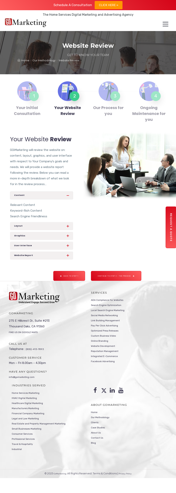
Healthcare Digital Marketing (31, 412)
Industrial (18, 463)
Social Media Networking (107, 325)
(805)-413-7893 (37, 357)
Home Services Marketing (29, 401)
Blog (94, 456)
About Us (97, 445)
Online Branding (101, 353)
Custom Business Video (107, 348)
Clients (96, 433)
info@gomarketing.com (25, 385)
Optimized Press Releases (109, 342)
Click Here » (108, 5)
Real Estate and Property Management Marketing (46, 435)
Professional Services (27, 452)
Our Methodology (103, 428)
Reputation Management (108, 365)
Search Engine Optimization (110, 313)
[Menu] (162, 24)
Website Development (106, 359)
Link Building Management (109, 330)
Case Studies (100, 439)
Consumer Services (25, 446)
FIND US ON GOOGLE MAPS (27, 340)
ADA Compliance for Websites (111, 308)
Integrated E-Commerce (108, 370)
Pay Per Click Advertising (108, 336)
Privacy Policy (127, 488)
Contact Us (99, 451)
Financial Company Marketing (32, 423)
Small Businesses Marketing (31, 441)
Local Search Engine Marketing (112, 319)
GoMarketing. (58, 488)
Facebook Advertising (106, 376)
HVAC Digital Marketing (27, 406)
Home (95, 422)
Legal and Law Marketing (29, 429)
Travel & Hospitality (25, 458)
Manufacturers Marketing (29, 418)
